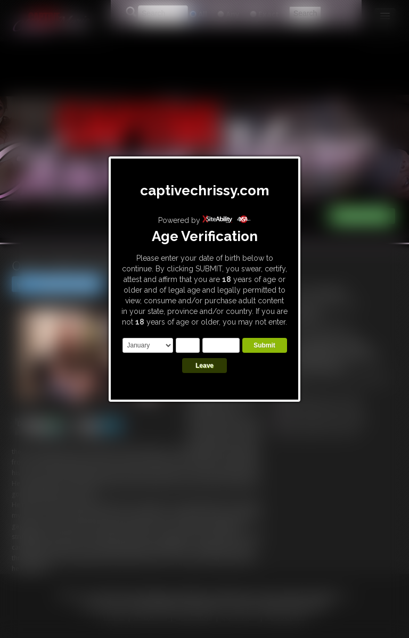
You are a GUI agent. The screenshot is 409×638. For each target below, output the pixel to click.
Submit (264, 345)
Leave (204, 365)
